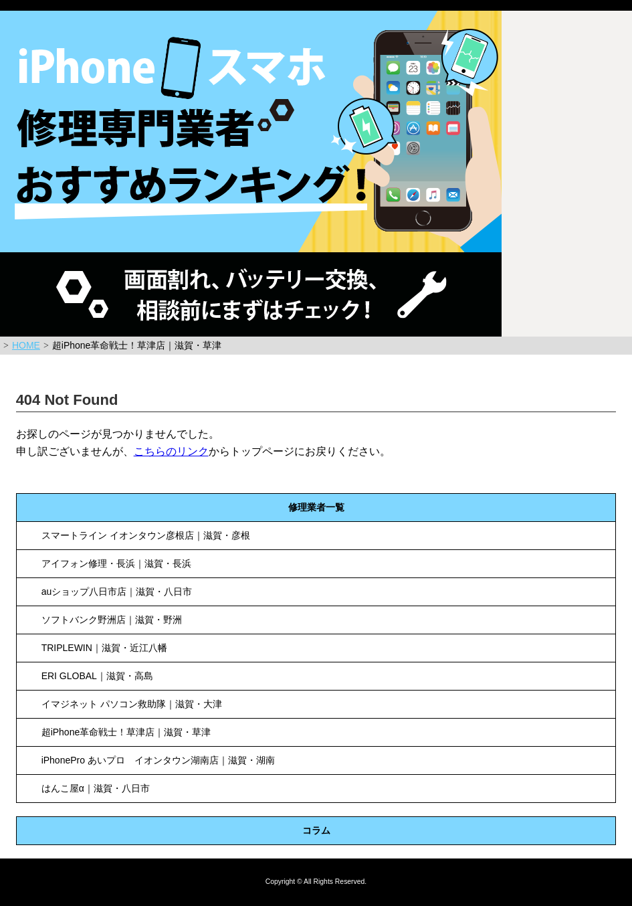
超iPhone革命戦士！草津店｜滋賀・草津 (126, 732)
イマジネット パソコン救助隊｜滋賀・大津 (131, 704)
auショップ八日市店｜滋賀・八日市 (117, 591)
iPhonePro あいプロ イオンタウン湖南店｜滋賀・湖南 (158, 760)
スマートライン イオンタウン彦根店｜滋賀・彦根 (145, 535)
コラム (316, 830)
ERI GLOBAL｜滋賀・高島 (97, 675)
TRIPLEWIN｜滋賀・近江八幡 (104, 647)
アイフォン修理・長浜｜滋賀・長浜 (116, 563)
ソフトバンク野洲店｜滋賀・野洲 (111, 619)
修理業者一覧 (316, 507)
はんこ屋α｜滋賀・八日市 (95, 788)
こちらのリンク (171, 451)
